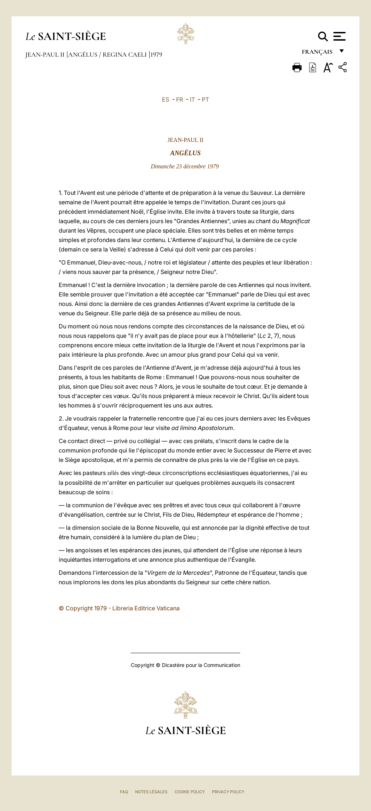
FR (179, 99)
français (318, 53)
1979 (156, 54)
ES (165, 99)
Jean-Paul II (45, 54)
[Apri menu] (339, 36)
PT (205, 99)
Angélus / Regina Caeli (108, 54)
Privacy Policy (228, 791)
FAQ (124, 791)
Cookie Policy (190, 791)
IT (192, 99)
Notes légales (151, 791)
